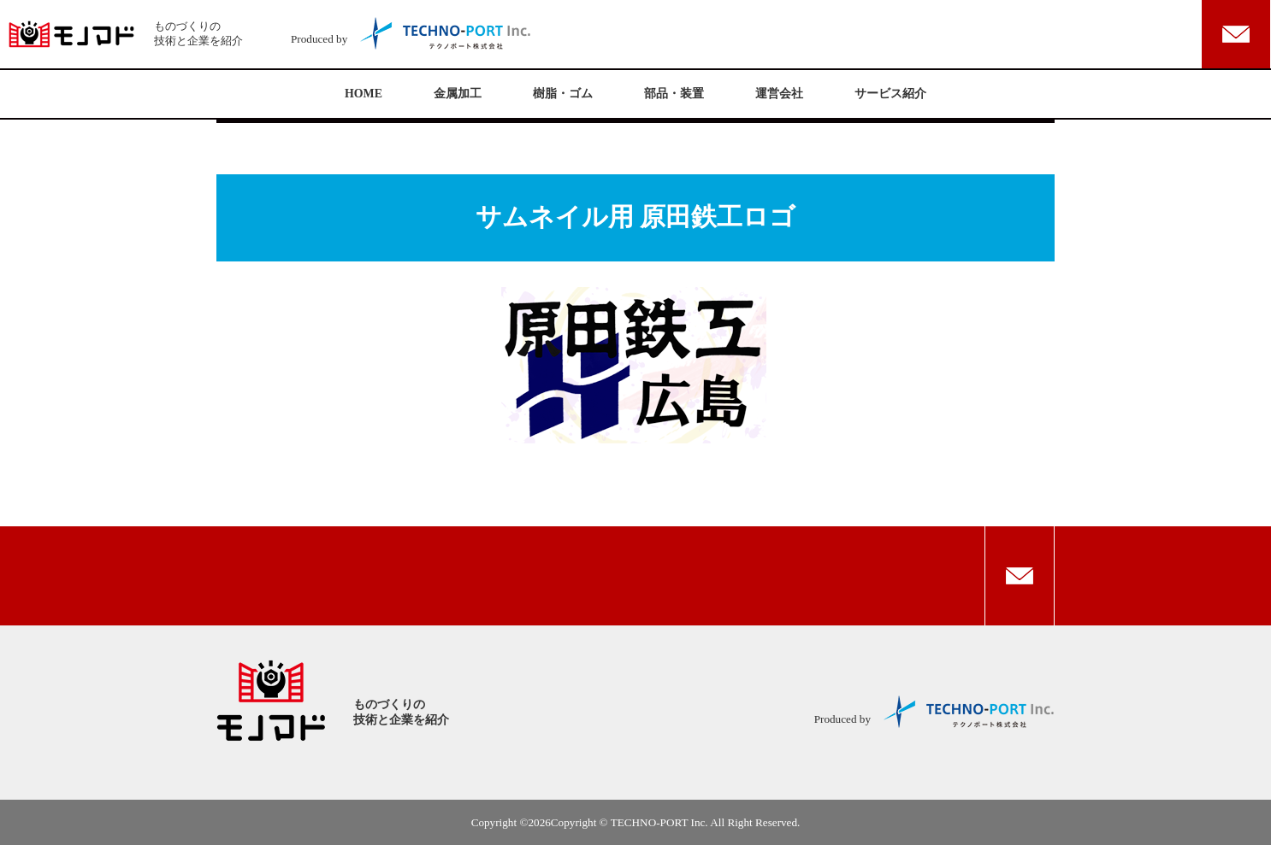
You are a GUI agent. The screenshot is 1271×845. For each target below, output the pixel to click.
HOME (363, 93)
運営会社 (779, 93)
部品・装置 (674, 93)
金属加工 (458, 93)
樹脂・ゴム (563, 93)
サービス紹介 (890, 93)
